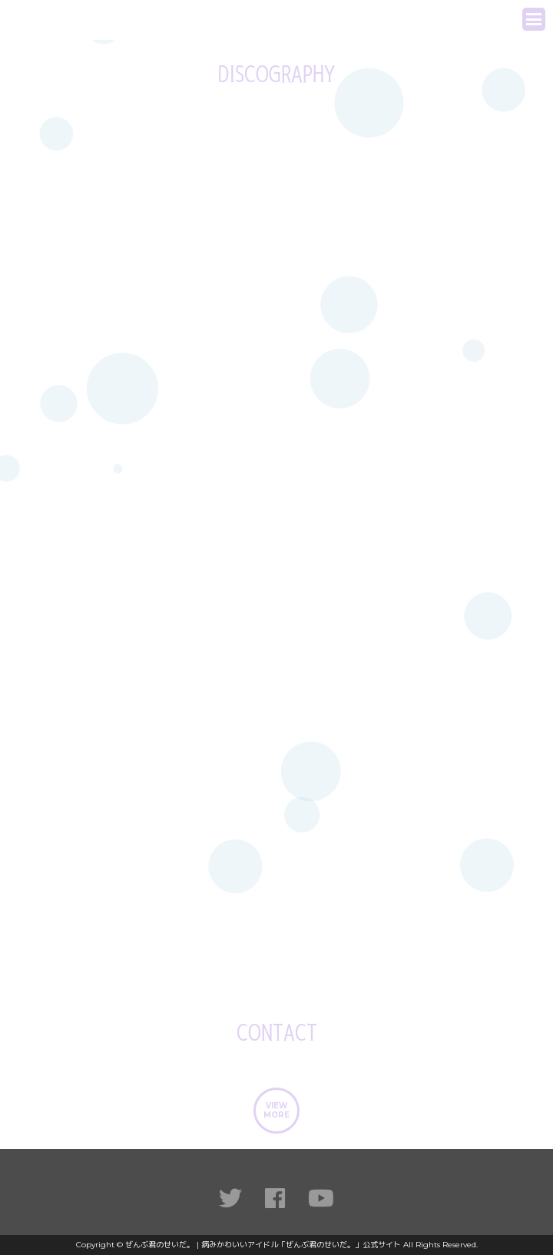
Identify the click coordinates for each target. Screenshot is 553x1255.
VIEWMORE (276, 1110)
